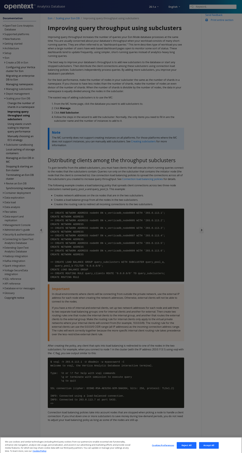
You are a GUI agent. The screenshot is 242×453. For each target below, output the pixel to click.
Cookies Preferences (163, 447)
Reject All (187, 447)
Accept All (208, 447)
